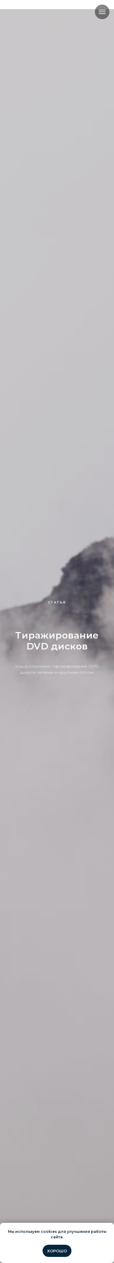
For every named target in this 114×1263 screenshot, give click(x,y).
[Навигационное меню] (102, 12)
